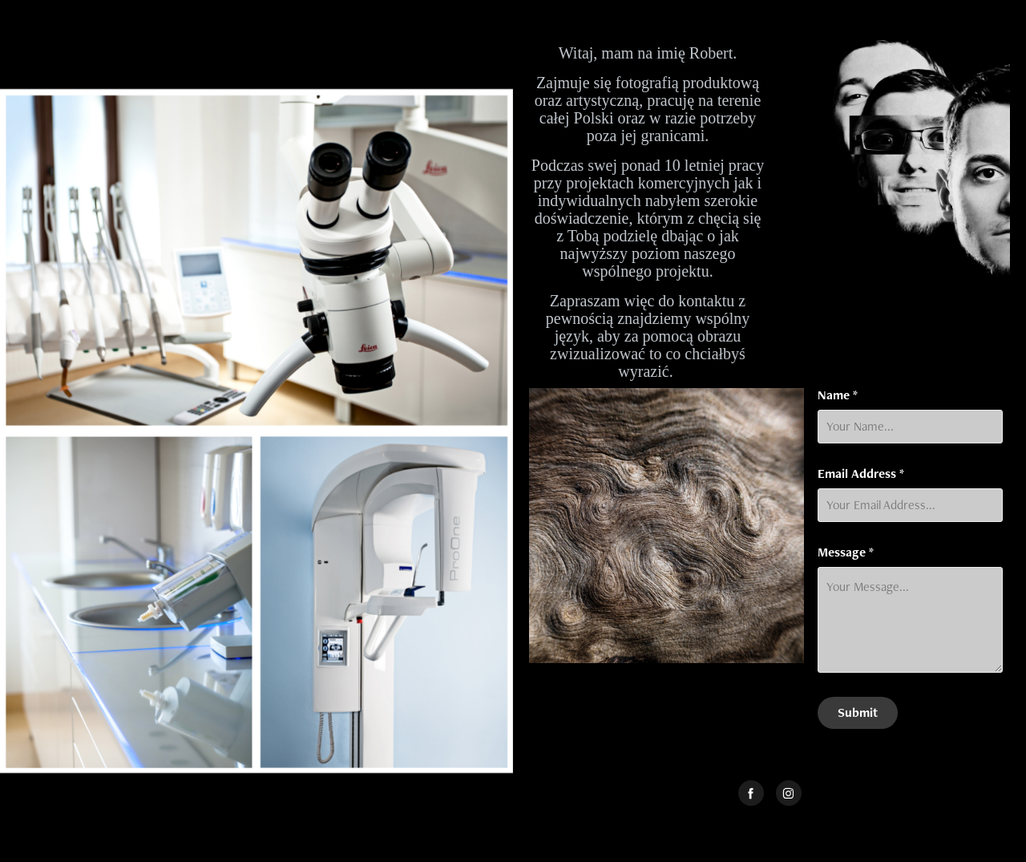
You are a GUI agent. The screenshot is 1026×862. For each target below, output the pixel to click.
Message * (846, 552)
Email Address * (861, 473)
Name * (838, 395)
